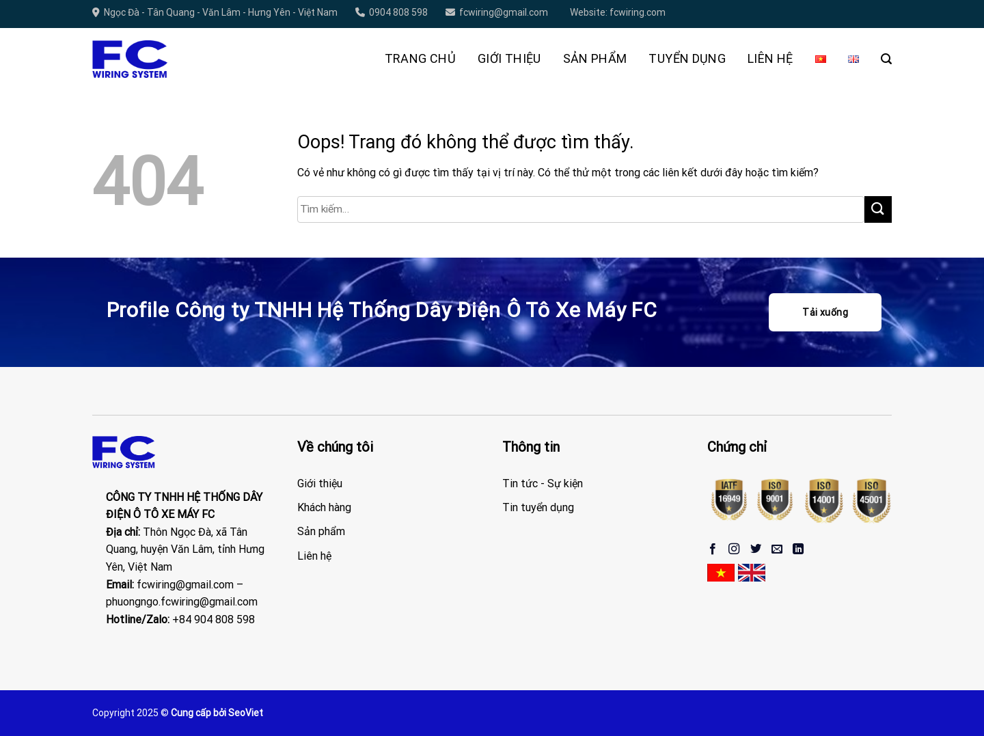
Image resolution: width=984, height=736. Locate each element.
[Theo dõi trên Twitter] (755, 549)
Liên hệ (770, 58)
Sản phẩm (595, 58)
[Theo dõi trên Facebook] (712, 549)
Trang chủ (420, 58)
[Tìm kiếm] (886, 59)
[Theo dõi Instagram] (733, 549)
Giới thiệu (509, 58)
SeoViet (245, 712)
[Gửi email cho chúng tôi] (776, 549)
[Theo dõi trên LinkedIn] (798, 549)
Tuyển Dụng (687, 58)
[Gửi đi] (878, 209)
